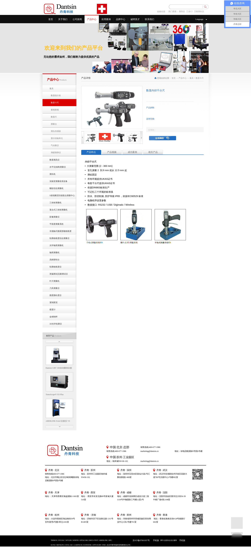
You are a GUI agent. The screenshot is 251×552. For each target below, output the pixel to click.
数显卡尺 (200, 78)
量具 (192, 78)
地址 (155, 496)
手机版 (155, 540)
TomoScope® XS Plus (55, 394)
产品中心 (183, 78)
